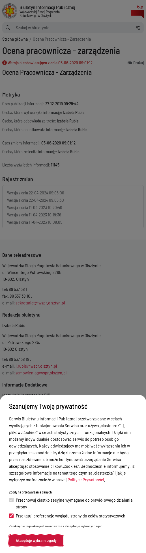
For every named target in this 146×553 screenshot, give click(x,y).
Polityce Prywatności (86, 479)
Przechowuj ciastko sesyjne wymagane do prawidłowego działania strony (70, 503)
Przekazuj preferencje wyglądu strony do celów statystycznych (67, 515)
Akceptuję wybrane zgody (36, 540)
